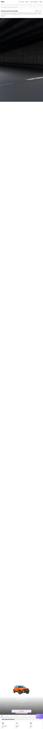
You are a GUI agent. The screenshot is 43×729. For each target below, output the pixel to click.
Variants (30, 715)
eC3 (2, 715)
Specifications (17, 715)
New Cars (5, 7)
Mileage (6, 715)
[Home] (3, 2)
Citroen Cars (10, 7)
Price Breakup (24, 715)
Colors (11, 715)
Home (2, 7)
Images (35, 715)
